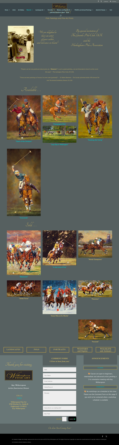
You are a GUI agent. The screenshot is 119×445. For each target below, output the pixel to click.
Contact (106, 1)
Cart (111, 10)
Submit (71, 419)
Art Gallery (21, 10)
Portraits (50, 10)
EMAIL (19, 396)
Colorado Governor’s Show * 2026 (59, 12)
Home (6, 10)
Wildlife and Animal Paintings (83, 10)
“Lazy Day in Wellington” (59, 144)
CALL (19, 398)
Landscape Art (39, 10)
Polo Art (29, 10)
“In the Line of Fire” (59, 267)
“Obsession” (23, 277)
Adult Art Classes (100, 10)
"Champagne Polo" (59, 124)
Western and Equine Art (63, 10)
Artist (14, 10)
